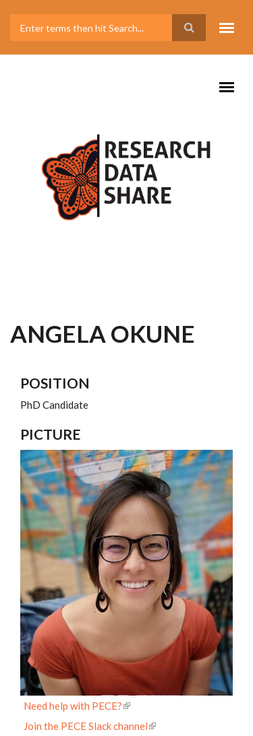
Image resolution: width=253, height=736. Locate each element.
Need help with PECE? (77, 706)
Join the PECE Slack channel (90, 726)
